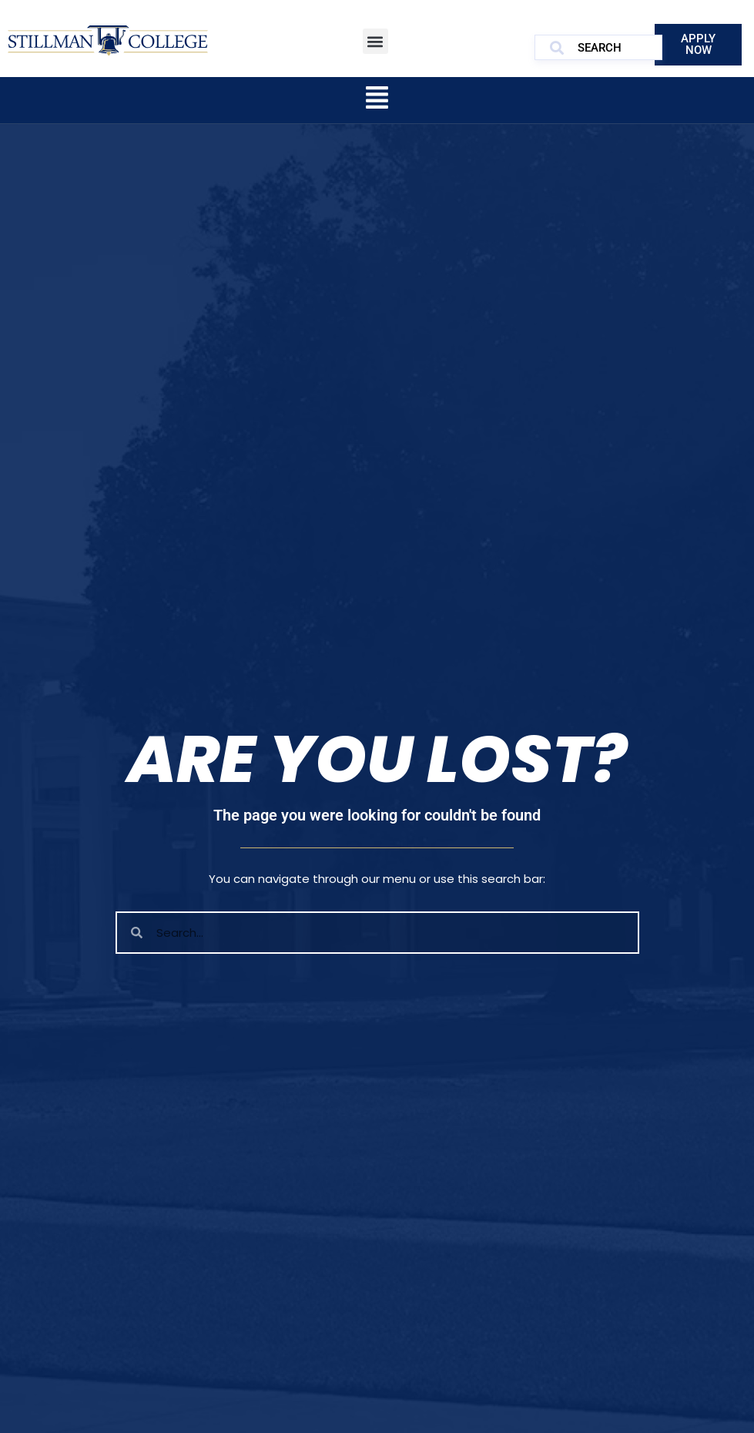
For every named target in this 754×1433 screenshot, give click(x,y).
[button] (375, 41)
